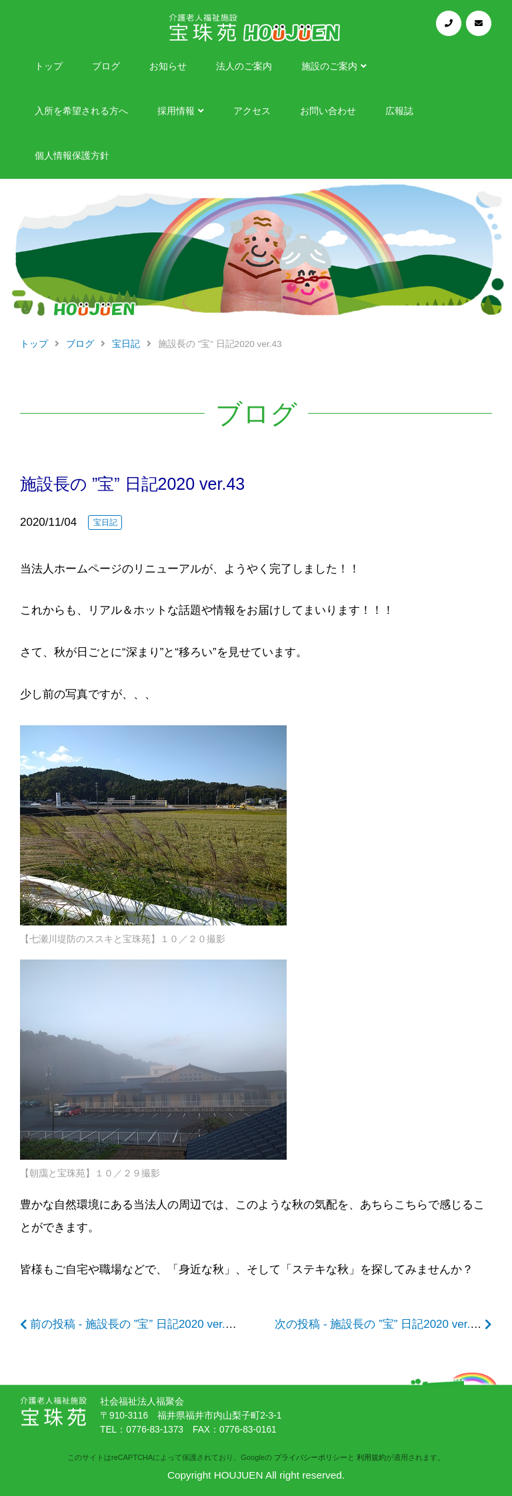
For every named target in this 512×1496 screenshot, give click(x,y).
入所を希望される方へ (81, 111)
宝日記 (105, 522)
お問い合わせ (328, 111)
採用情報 (176, 111)
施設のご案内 (329, 66)
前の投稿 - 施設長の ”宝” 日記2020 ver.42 (134, 1324)
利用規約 (371, 1457)
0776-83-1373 (154, 1430)
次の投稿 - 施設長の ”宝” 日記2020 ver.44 (379, 1324)
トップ (49, 66)
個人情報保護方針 (72, 156)
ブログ (106, 66)
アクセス (252, 111)
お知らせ (168, 66)
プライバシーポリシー (310, 1457)
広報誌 (399, 111)
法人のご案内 (244, 66)
